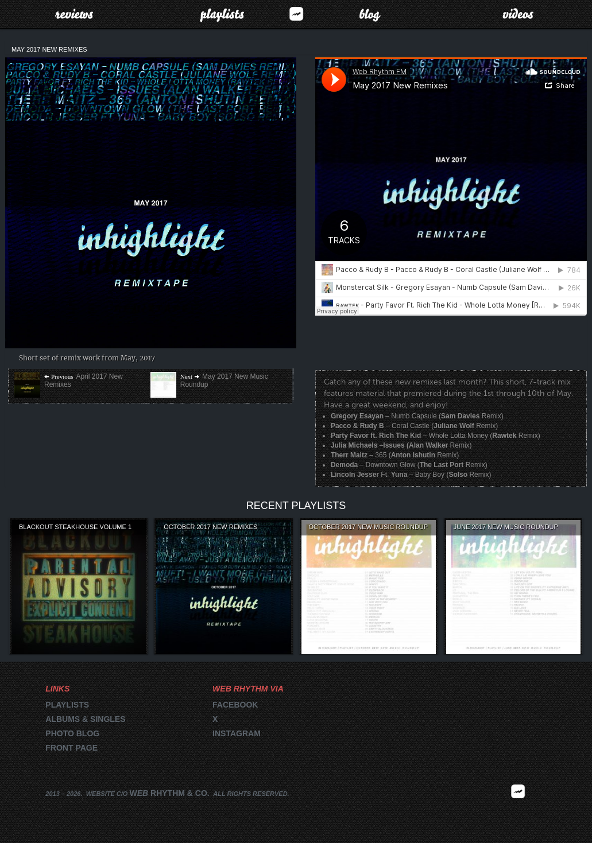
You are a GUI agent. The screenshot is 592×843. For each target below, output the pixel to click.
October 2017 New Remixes (210, 526)
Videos (517, 14)
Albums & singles (85, 719)
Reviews (74, 14)
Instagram (236, 733)
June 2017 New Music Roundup (506, 526)
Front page (71, 747)
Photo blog (72, 733)
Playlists (222, 14)
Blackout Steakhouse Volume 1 (75, 526)
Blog (370, 14)
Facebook (235, 704)
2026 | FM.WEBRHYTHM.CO (518, 808)
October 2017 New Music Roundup (368, 526)
